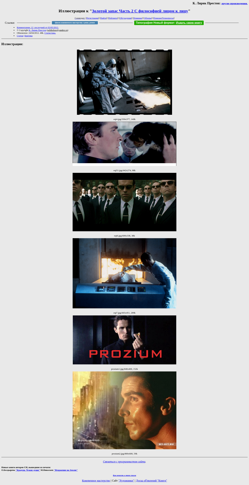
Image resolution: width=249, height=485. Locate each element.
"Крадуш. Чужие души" (28, 470)
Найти (103, 18)
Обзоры (147, 18)
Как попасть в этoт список (124, 475)
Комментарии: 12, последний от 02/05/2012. (38, 27)
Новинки (137, 18)
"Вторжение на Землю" (66, 470)
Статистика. (50, 33)
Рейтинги (113, 18)
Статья (20, 35)
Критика (28, 35)
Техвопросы (168, 18)
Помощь (158, 18)
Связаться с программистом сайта (124, 461)
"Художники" (126, 480)
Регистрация (92, 18)
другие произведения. (234, 3)
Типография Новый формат (155, 22)
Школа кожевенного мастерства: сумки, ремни (75, 23)
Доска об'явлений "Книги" (151, 480)
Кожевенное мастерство (96, 480)
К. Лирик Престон (37, 30)
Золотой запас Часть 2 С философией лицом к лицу (140, 11)
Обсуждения (125, 18)
